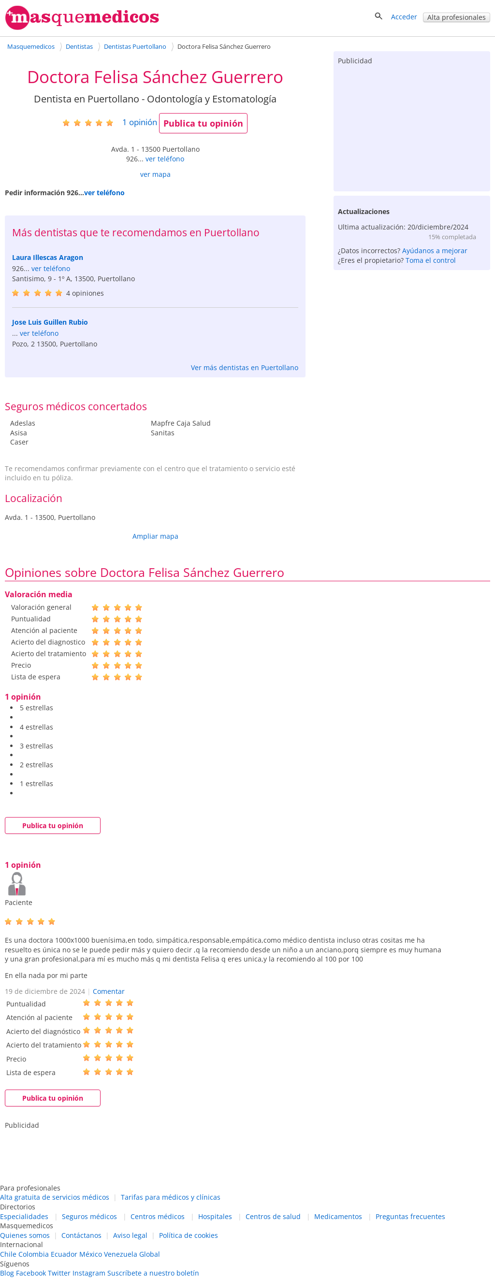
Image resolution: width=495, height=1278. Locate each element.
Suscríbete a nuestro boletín (153, 1273)
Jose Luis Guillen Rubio (50, 322)
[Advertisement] (412, 126)
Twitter (59, 1273)
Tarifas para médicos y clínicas (170, 1197)
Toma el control (431, 260)
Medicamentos (338, 1216)
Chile (8, 1254)
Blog (7, 1273)
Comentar (109, 991)
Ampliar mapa (155, 536)
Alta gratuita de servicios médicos (54, 1197)
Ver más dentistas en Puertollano (244, 367)
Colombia (33, 1254)
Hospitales (215, 1216)
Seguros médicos (89, 1216)
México (90, 1254)
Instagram (89, 1273)
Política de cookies (188, 1235)
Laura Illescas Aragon (47, 257)
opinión (139, 122)
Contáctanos (81, 1235)
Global (149, 1254)
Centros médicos (158, 1216)
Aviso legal (130, 1235)
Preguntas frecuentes (410, 1216)
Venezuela (120, 1254)
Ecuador (64, 1254)
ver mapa (155, 174)
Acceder (404, 16)
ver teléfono (165, 158)
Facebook (31, 1273)
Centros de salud (273, 1216)
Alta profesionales (456, 17)
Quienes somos (25, 1235)
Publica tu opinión (203, 123)
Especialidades (24, 1216)
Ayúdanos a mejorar (434, 250)
